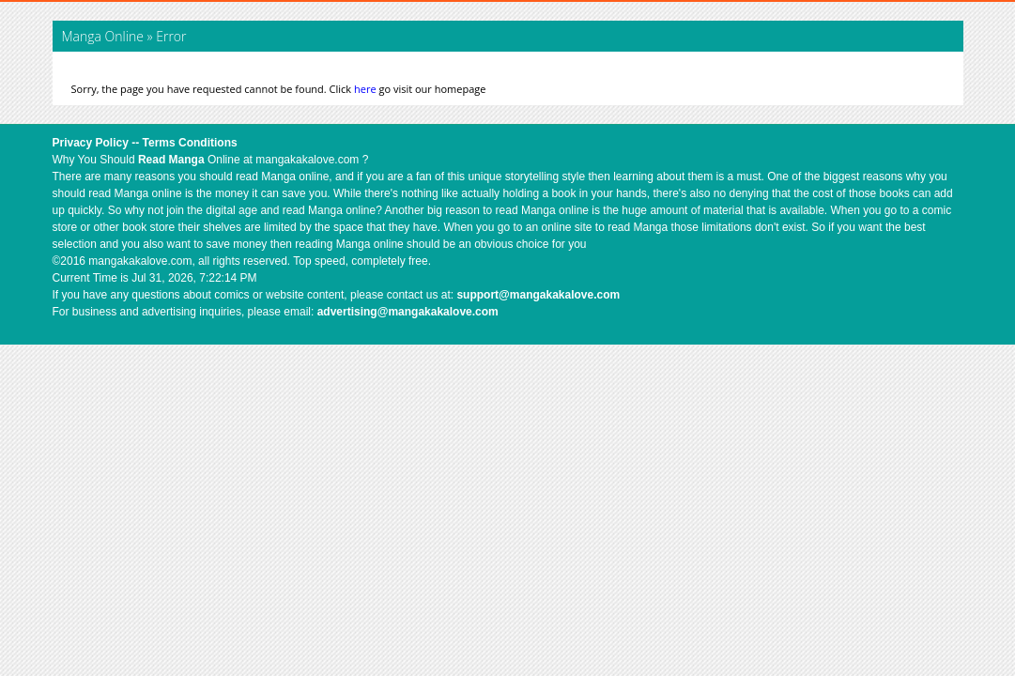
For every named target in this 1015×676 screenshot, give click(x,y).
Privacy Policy (91, 142)
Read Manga (171, 159)
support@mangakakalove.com (538, 294)
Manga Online (104, 36)
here (365, 89)
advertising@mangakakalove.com (408, 311)
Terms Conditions (190, 142)
